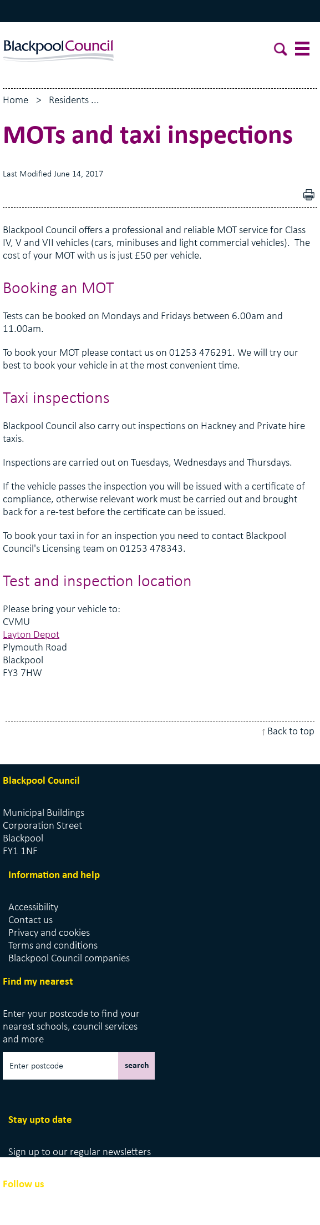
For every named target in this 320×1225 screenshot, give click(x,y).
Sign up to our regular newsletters (79, 1152)
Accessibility (33, 908)
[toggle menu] (303, 51)
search (137, 1065)
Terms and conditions (53, 946)
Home (15, 100)
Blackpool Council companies (69, 959)
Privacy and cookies (49, 933)
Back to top (290, 732)
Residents (69, 100)
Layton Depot (31, 635)
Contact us (30, 920)
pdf (311, 196)
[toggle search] (281, 51)
